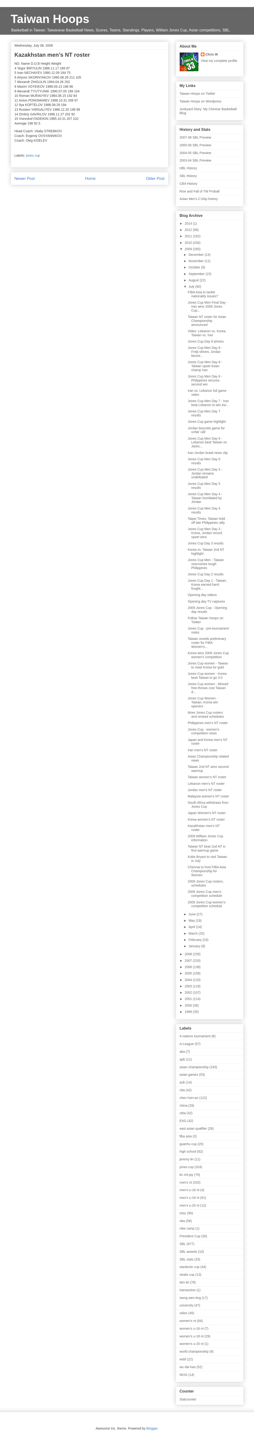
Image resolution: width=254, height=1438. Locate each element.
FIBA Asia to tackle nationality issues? (203, 294)
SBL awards (188, 1251)
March (194, 933)
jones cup (33, 155)
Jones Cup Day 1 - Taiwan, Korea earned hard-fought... (207, 584)
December (197, 255)
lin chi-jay (186, 1175)
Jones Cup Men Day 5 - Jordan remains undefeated (205, 473)
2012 (189, 230)
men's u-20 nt (189, 1205)
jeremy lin (187, 1159)
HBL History (188, 168)
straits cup (187, 1274)
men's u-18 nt (189, 1198)
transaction (188, 1290)
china (183, 1105)
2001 (189, 999)
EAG (183, 1121)
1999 (189, 1012)
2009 (189, 249)
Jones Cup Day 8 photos (206, 341)
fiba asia (186, 1136)
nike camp (187, 1228)
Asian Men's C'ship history (199, 199)
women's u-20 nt (192, 1344)
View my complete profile (219, 61)
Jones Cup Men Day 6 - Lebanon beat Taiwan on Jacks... (207, 442)
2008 (189, 954)
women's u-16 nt (192, 1328)
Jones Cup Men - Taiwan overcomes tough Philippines (206, 564)
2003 (189, 986)
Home (90, 178)
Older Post (155, 178)
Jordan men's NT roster (205, 790)
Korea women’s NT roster (206, 819)
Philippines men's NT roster (207, 723)
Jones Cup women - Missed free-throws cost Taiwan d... (208, 688)
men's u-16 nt (189, 1190)
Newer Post (25, 178)
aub (182, 1082)
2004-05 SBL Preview (195, 153)
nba (182, 1221)
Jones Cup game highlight (207, 421)
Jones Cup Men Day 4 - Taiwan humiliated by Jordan (205, 498)
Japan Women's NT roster (207, 813)
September (197, 274)
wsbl (183, 1359)
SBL (183, 1244)
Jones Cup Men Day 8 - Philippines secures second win (205, 380)
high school (188, 1151)
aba (182, 1051)
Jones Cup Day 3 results (206, 543)
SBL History (188, 176)
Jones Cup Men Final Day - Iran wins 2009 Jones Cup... (207, 306)
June (193, 914)
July (192, 286)
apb (182, 1059)
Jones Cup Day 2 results (206, 574)
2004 (189, 980)
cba (182, 1090)
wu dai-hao (188, 1367)
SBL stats (186, 1259)
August (194, 280)
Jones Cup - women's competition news (203, 731)
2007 (189, 960)
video (183, 1313)
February (196, 940)
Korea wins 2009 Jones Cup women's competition (208, 655)
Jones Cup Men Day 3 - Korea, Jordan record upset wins (205, 533)
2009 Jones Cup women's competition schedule (206, 904)
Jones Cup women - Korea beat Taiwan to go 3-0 (207, 675)
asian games (189, 1074)
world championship (194, 1351)
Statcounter (188, 1399)
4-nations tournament (195, 1036)
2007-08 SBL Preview (195, 137)
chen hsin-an (189, 1098)
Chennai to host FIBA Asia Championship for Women (207, 871)
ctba (183, 1113)
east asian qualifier (193, 1128)
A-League (187, 1044)
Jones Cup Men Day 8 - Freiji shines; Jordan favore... (205, 352)
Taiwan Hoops (50, 19)
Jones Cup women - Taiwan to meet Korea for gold (208, 665)
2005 (189, 973)
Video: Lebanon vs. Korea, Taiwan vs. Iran (207, 333)
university (186, 1305)
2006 (189, 967)
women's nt (188, 1321)
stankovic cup (190, 1267)
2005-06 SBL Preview (195, 145)
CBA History (188, 183)
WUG (184, 1375)
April (192, 927)
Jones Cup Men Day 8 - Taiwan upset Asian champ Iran (205, 366)
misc (183, 1213)
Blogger (151, 1428)
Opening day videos (202, 595)
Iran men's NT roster (202, 750)
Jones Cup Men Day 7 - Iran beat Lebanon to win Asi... (208, 403)
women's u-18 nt (192, 1336)
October (195, 267)
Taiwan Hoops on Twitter (197, 93)
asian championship (194, 1067)
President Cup (190, 1236)
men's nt (186, 1182)
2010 (189, 243)
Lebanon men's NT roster (206, 783)
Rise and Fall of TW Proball (200, 191)
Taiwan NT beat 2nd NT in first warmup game (206, 848)
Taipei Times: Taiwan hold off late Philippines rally (206, 521)
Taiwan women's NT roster (207, 777)
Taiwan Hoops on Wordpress (201, 101)
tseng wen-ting (190, 1298)
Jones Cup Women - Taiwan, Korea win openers (203, 702)
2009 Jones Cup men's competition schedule (205, 894)
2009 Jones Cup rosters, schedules (206, 883)
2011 (189, 236)
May (192, 920)
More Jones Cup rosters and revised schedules (206, 714)
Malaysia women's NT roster (208, 796)
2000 (189, 1005)
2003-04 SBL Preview (195, 160)
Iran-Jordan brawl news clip (207, 453)
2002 (189, 992)
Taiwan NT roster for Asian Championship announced (207, 321)
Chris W (211, 54)
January (195, 946)
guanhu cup (188, 1144)
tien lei (184, 1282)
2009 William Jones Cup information (205, 838)
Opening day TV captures (206, 601)
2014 (189, 223)
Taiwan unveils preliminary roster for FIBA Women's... (207, 643)
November (197, 261)
